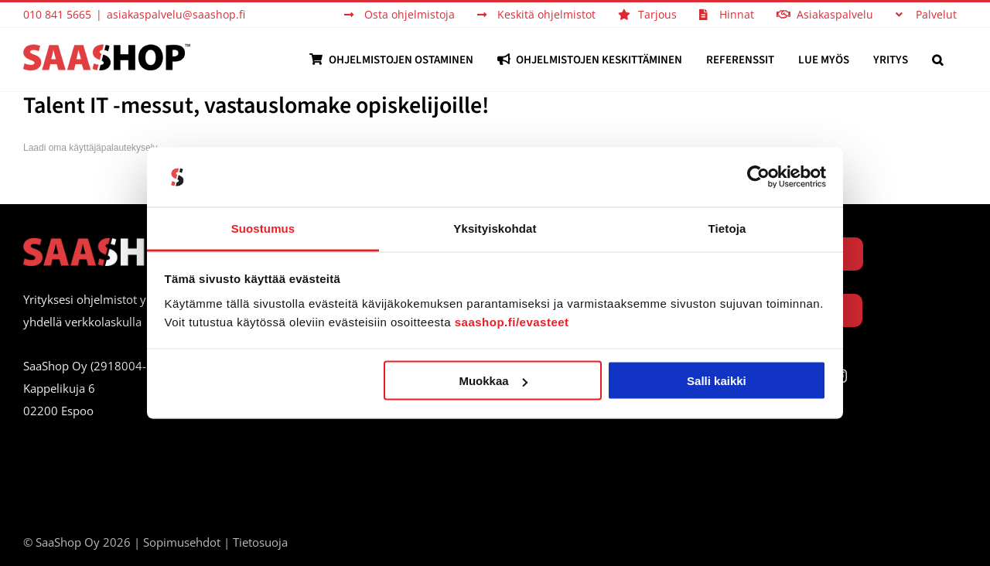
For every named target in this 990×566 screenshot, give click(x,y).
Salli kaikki (716, 380)
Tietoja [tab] (727, 227)
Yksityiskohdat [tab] (494, 227)
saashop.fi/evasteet (512, 321)
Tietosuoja (260, 542)
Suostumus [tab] (263, 227)
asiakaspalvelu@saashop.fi (176, 14)
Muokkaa (493, 380)
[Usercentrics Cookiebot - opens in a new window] (758, 177)
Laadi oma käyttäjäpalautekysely (90, 147)
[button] (937, 59)
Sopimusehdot (181, 542)
